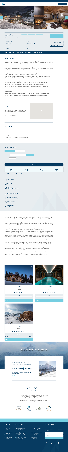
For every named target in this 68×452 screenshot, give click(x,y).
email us (52, 420)
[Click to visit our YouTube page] (55, 443)
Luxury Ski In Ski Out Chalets (20, 427)
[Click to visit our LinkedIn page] (58, 442)
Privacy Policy (7, 433)
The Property (8, 52)
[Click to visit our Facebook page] (46, 442)
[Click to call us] (55, 0)
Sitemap (7, 438)
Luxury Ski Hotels (33, 434)
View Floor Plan (7, 139)
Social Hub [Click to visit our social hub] (62, 443)
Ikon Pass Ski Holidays (19, 438)
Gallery (41, 52)
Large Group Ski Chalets (34, 430)
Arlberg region (22, 367)
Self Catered (28, 37)
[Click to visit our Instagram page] (49, 442)
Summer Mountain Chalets (20, 433)
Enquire (18, 300)
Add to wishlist (57, 42)
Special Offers (36, 3)
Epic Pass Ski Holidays (19, 439)
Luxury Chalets (26, 3)
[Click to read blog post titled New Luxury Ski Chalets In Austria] (47, 369)
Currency (6, 158)
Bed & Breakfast (21, 37)
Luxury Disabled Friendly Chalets (36, 432)
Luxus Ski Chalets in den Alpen (20, 434)
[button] (7, 275)
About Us (7, 427)
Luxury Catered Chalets (34, 427)
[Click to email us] (63, 0)
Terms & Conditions (9, 432)
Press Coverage (8, 434)
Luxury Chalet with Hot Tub (20, 428)
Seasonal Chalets (33, 437)
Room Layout (20, 52)
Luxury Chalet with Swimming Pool (21, 429)
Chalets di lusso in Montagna (20, 437)
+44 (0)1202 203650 (43, 420)
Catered (15, 37)
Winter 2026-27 (20, 150)
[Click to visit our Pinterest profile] (52, 442)
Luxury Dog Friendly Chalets (20, 432)
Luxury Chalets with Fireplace (20, 430)
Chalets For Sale (33, 438)
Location (14, 52)
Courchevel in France (21, 365)
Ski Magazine (45, 3)
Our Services (7, 428)
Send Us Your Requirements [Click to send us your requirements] (5, 0)
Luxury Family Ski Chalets (34, 429)
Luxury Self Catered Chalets (35, 428)
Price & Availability (28, 52)
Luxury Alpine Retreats (34, 433)
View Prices (56, 36)
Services (36, 52)
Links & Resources (8, 437)
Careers (7, 430)
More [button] (52, 3)
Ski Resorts (17, 3)
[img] (17, 17)
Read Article (14, 375)
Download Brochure (56, 45)
